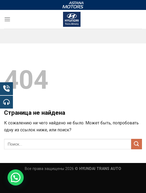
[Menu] (7, 19)
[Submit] (136, 144)
